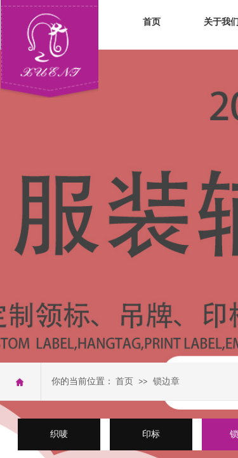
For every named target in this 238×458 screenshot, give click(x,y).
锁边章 (166, 381)
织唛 (59, 434)
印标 (151, 434)
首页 (152, 22)
